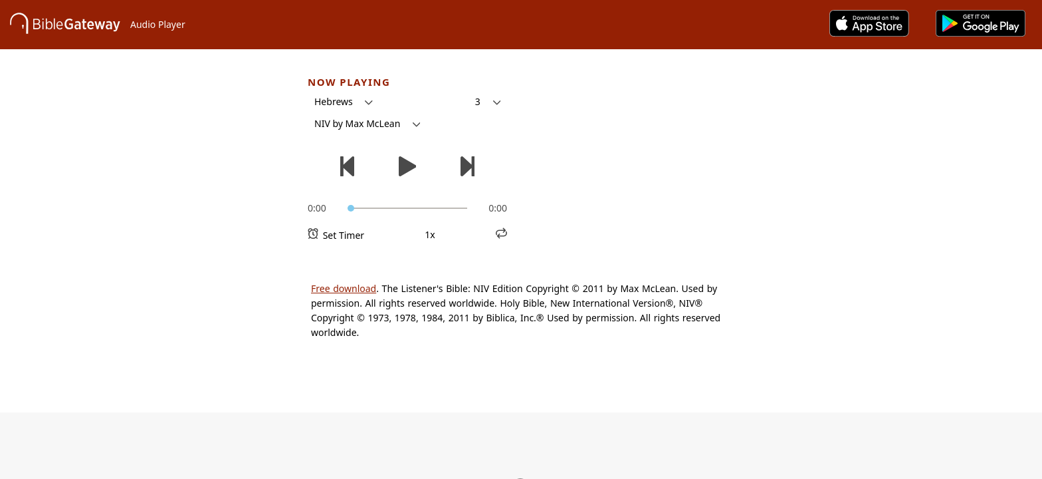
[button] (343, 102)
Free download (343, 288)
